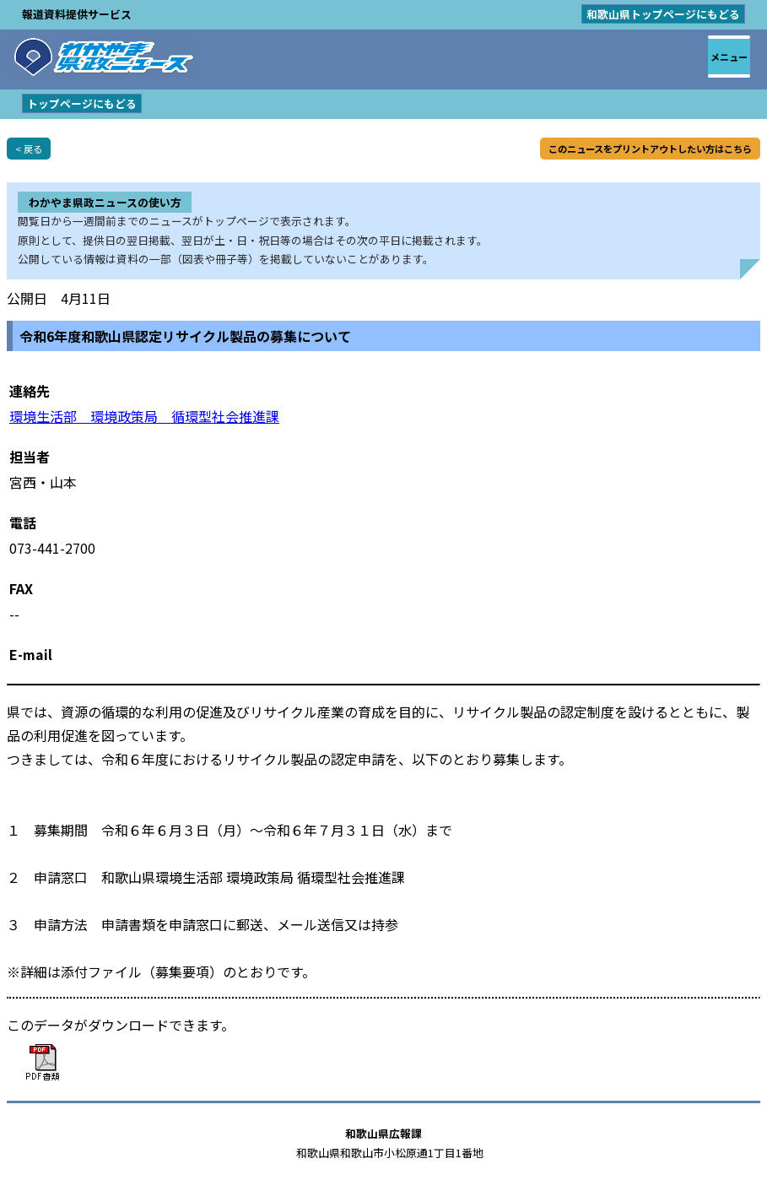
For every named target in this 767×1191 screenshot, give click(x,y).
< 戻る (28, 148)
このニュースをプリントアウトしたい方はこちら (650, 148)
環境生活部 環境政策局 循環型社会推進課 (144, 416)
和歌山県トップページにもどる (663, 14)
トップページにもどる (82, 103)
